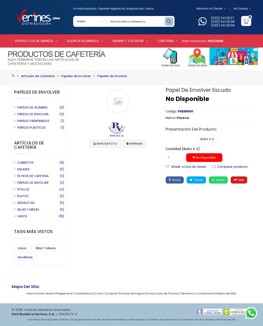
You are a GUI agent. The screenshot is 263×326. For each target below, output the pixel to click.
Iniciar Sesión (45, 293)
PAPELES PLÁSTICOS (31, 127)
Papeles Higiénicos (111, 8)
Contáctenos (83, 293)
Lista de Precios (168, 293)
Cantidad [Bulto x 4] (183, 149)
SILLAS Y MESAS (28, 209)
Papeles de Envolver (76, 76)
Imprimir (134, 144)
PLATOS (23, 196)
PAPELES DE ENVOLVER (33, 114)
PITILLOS (23, 189)
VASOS (22, 216)
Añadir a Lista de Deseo (188, 166)
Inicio (30, 293)
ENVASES (23, 169)
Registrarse (64, 293)
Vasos (149, 8)
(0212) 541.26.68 (222, 21)
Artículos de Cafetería (38, 76)
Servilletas (25, 257)
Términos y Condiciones (198, 293)
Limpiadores (135, 8)
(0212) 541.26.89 (222, 25)
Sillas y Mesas (45, 248)
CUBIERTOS (25, 162)
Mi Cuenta (242, 8)
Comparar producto (232, 166)
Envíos (150, 293)
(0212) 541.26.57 (222, 17)
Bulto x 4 (207, 139)
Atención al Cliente (211, 8)
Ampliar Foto (105, 144)
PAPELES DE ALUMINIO (32, 107)
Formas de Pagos (131, 293)
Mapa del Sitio (226, 293)
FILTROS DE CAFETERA (33, 176)
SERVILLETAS (26, 203)
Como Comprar (106, 293)
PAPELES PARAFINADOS (33, 121)
